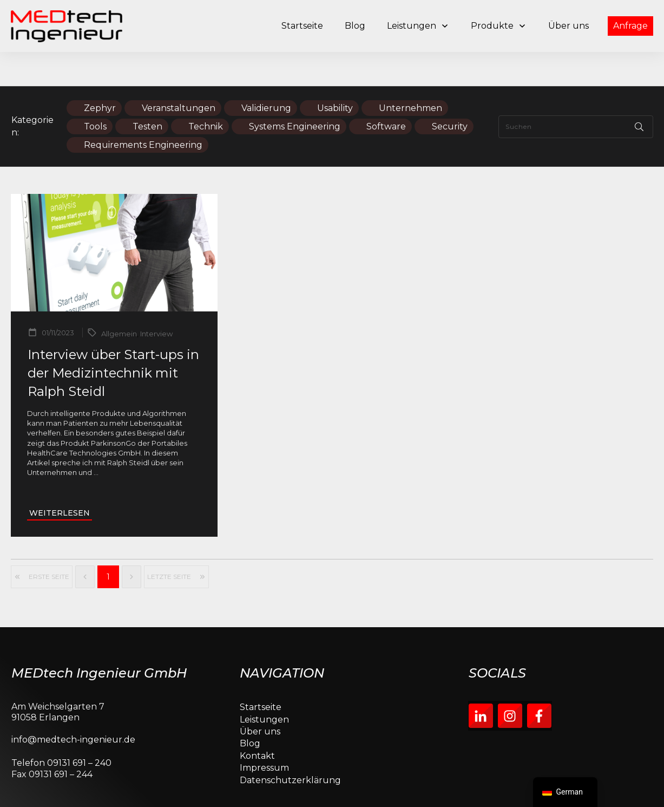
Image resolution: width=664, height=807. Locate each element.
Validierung (266, 74)
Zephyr (100, 74)
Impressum (264, 733)
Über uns (260, 697)
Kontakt (257, 722)
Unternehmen (410, 74)
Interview (156, 300)
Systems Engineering (294, 92)
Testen (147, 92)
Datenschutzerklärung (290, 746)
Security (450, 92)
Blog (250, 710)
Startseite (260, 673)
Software (386, 92)
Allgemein (119, 300)
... (96, 438)
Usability (335, 74)
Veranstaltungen (178, 74)
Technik (205, 92)
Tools (95, 92)
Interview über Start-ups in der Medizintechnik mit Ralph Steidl (113, 339)
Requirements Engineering (143, 111)
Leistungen (264, 685)
